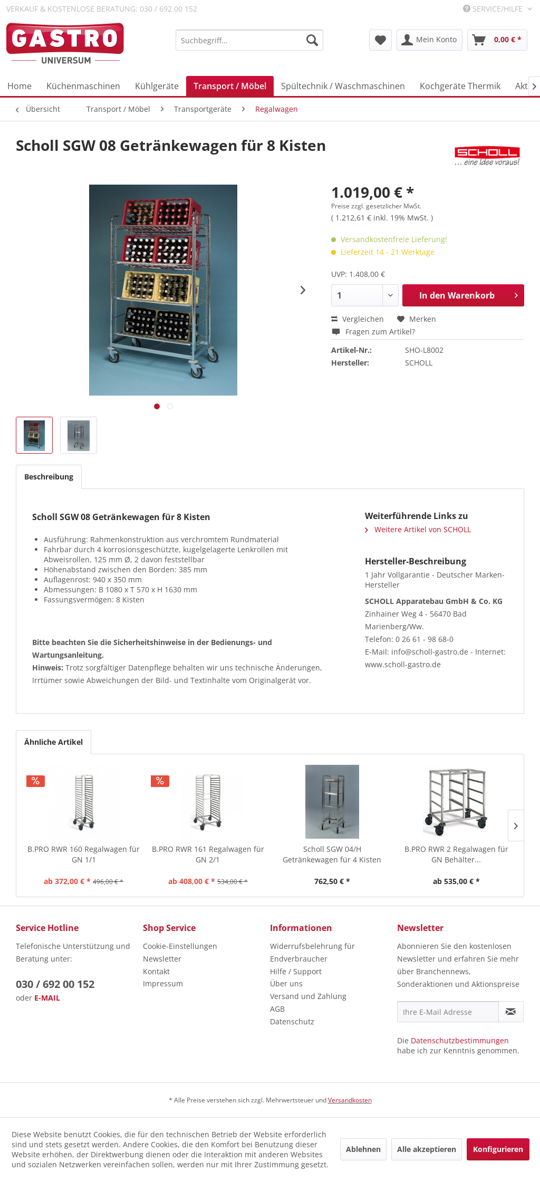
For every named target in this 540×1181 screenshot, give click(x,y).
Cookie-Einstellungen (180, 946)
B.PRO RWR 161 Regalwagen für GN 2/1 (208, 854)
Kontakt (156, 971)
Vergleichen (357, 319)
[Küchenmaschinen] (83, 86)
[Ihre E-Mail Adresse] (448, 1011)
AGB (277, 1009)
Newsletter (162, 959)
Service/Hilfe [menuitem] (494, 9)
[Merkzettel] (380, 40)
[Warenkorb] (497, 40)
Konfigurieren (498, 1149)
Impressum (163, 983)
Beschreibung (48, 477)
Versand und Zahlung (308, 996)
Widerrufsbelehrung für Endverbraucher (312, 952)
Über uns (286, 983)
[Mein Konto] (429, 40)
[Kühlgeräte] (157, 86)
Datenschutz (292, 1021)
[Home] (19, 86)
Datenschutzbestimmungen (460, 1040)
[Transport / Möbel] (230, 86)
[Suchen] (312, 40)
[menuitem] (249, 40)
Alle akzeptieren (426, 1149)
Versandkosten (350, 1100)
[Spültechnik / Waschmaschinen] (343, 86)
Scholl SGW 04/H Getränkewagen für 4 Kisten (332, 854)
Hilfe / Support (296, 971)
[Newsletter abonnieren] (511, 1011)
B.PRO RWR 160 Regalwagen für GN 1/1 (83, 854)
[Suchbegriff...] (249, 40)
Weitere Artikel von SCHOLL (418, 529)
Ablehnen (363, 1149)
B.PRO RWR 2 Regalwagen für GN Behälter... (456, 854)
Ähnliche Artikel (53, 742)
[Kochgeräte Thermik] (460, 86)
